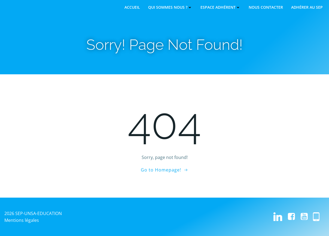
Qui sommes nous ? (170, 7)
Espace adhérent (220, 7)
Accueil (132, 7)
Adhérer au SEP (307, 7)
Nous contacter (266, 7)
